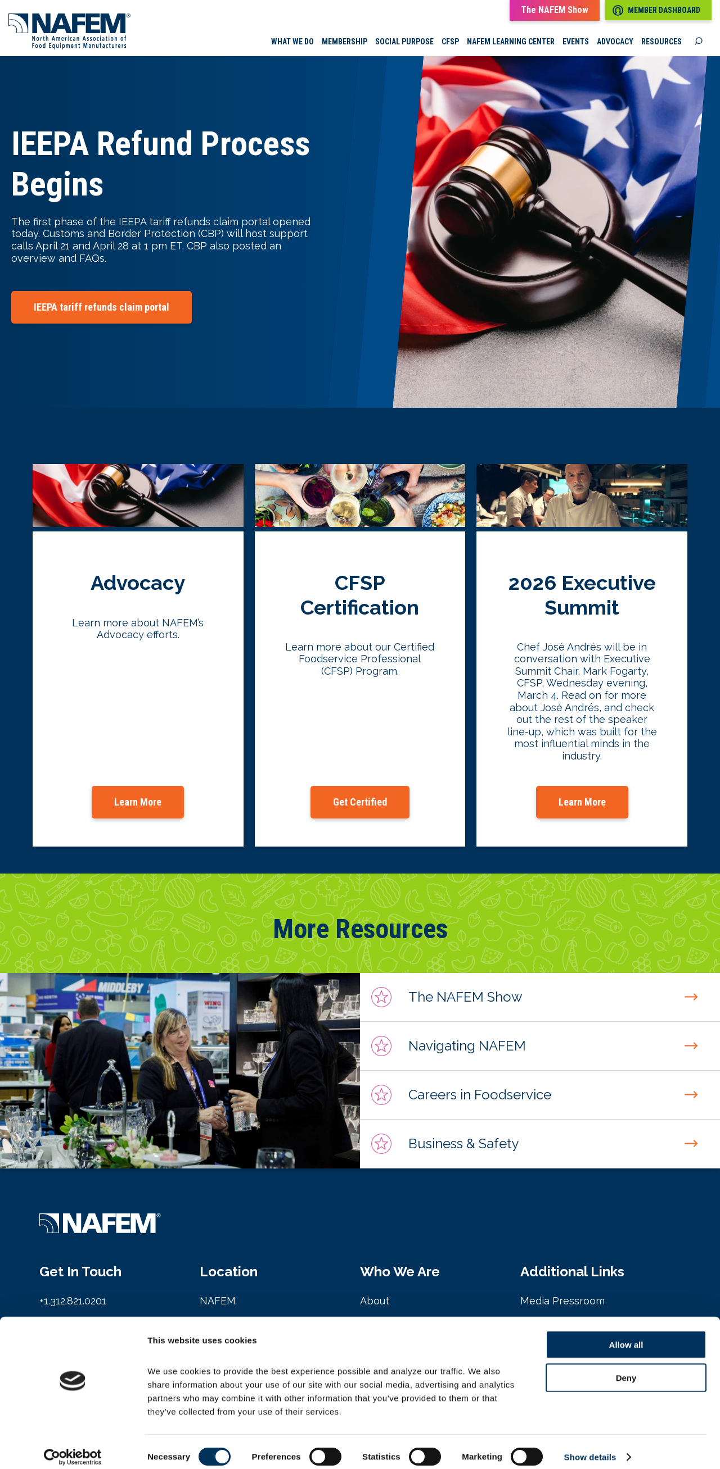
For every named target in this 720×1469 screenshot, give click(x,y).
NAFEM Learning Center (511, 42)
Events (575, 42)
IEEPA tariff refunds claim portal (101, 307)
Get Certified (360, 802)
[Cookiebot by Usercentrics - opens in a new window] (73, 1447)
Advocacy (615, 42)
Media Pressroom (562, 1301)
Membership (344, 42)
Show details (590, 1447)
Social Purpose (404, 42)
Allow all (626, 1334)
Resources (661, 42)
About (374, 1301)
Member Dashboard (656, 10)
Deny (626, 1367)
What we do (292, 42)
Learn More (137, 802)
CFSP (450, 42)
